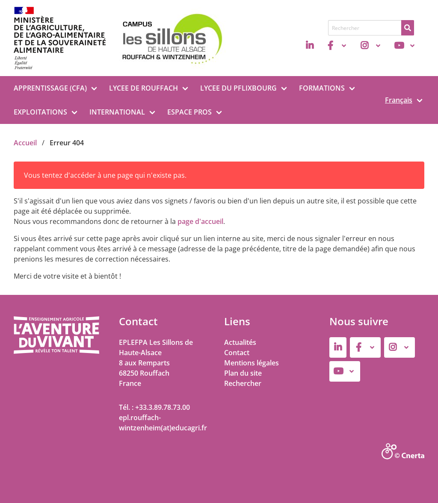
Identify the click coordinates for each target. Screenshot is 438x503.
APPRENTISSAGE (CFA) (50, 88)
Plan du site (243, 373)
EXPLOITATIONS (40, 112)
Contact (236, 352)
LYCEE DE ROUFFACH (143, 88)
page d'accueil (200, 221)
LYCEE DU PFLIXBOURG (238, 88)
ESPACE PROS (189, 112)
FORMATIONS (322, 88)
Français (398, 100)
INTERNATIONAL (117, 112)
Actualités (240, 342)
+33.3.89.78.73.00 (162, 407)
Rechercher (242, 383)
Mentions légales (251, 363)
